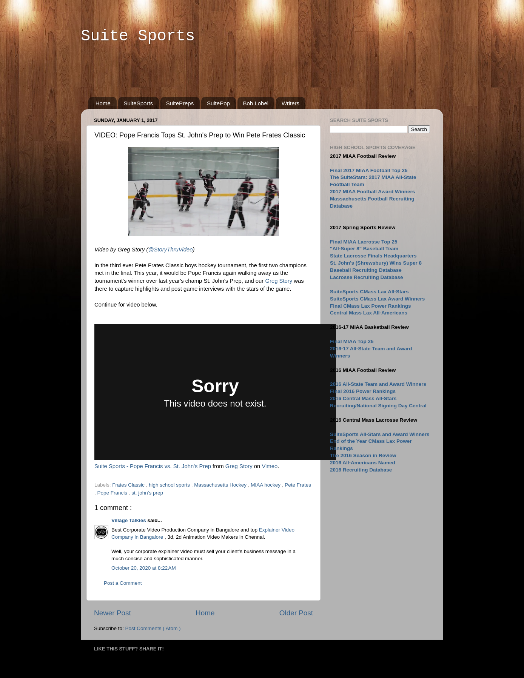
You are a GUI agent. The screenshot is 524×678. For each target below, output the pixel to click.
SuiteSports (138, 103)
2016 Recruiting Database (361, 470)
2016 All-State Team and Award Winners (378, 384)
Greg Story (278, 281)
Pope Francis (113, 493)
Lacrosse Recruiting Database (366, 277)
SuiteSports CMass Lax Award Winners (377, 299)
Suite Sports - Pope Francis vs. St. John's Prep (152, 466)
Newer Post (112, 613)
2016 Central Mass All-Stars (363, 398)
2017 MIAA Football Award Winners (372, 191)
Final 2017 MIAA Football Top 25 (369, 170)
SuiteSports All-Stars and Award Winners (379, 434)
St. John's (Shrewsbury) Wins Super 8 (376, 263)
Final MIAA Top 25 (352, 341)
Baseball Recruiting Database (366, 270)
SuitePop (218, 103)
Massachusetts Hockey (221, 485)
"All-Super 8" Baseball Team (364, 248)
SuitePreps (180, 103)
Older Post (296, 613)
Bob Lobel (256, 103)
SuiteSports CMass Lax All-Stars (369, 291)
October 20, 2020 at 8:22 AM (143, 568)
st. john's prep (147, 493)
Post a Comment (123, 583)
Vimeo (269, 466)
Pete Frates (298, 485)
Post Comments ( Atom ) (153, 628)
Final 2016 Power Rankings (363, 391)
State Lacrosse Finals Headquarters (373, 256)
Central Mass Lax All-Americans (368, 313)
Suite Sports (138, 36)
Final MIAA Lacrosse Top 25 (364, 242)
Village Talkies (129, 520)
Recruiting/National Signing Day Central (378, 405)
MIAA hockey (266, 485)
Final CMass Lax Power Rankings (370, 306)
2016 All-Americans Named (362, 462)
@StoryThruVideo (170, 250)
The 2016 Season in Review (363, 455)
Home (103, 103)
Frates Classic (129, 485)
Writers (290, 103)
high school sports (170, 485)
